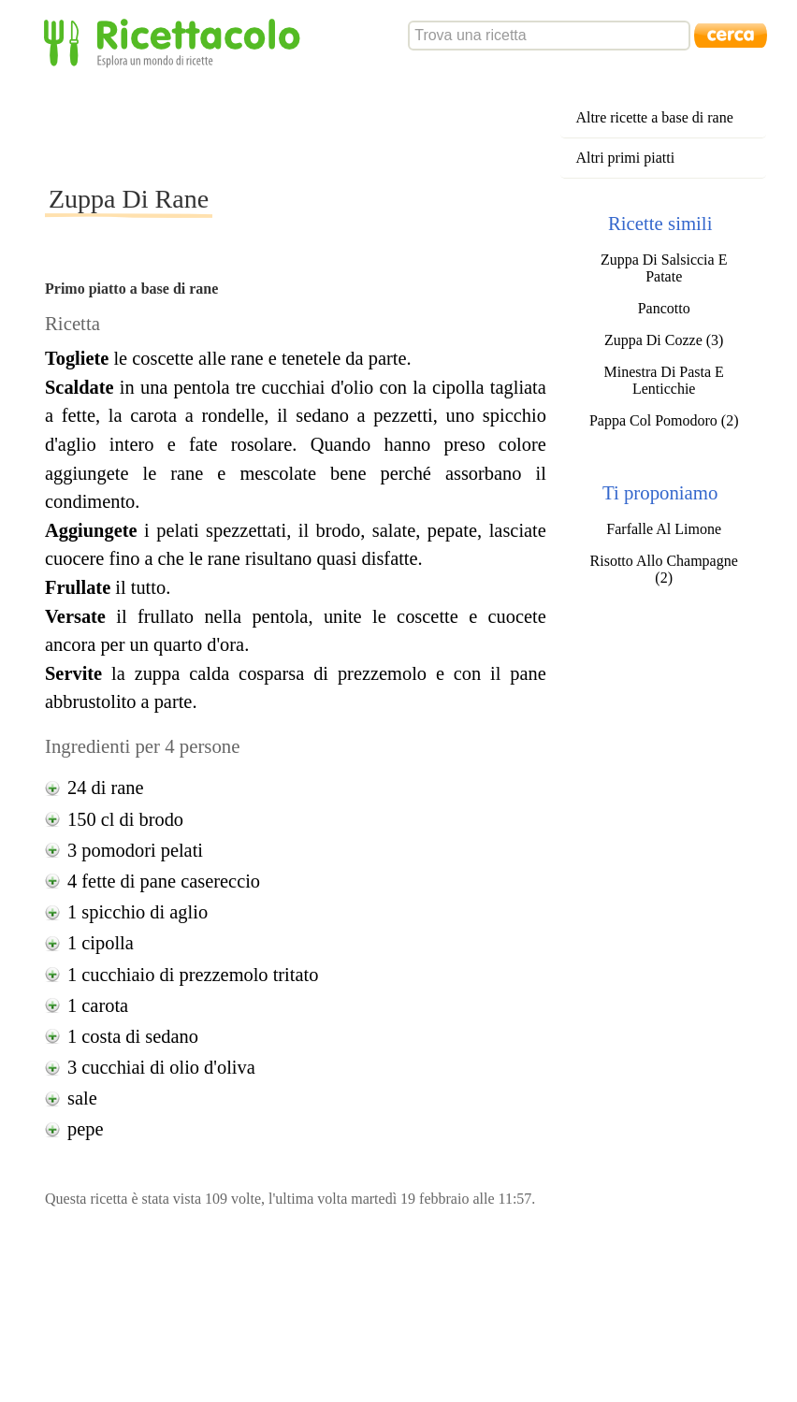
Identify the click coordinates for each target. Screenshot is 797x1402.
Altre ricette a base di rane (653, 117)
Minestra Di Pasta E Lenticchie (663, 380)
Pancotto (664, 308)
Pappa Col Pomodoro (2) (664, 420)
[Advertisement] (385, 125)
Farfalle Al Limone (663, 529)
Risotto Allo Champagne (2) (664, 569)
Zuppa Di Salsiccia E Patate (664, 268)
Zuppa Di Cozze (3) (664, 340)
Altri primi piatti (624, 158)
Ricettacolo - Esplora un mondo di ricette (176, 41)
